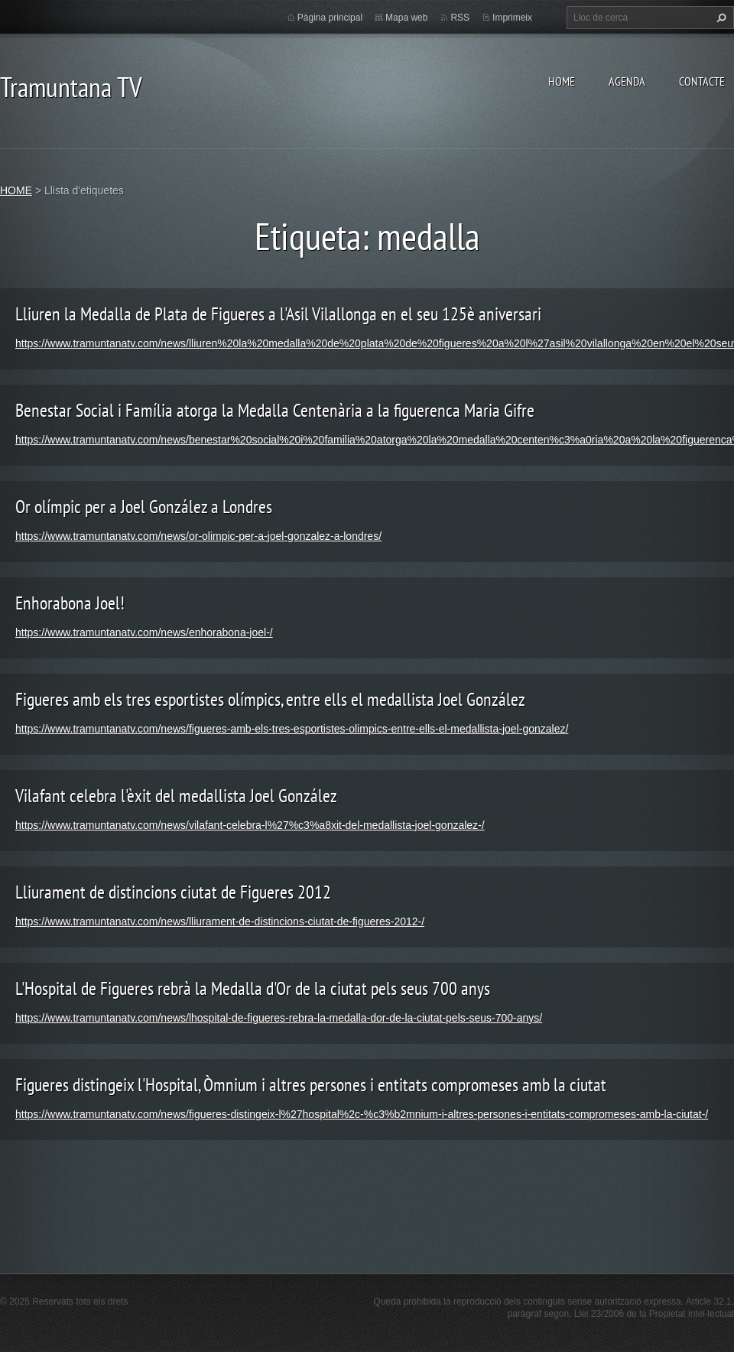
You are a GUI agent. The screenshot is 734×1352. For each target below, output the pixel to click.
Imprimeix (512, 17)
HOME (561, 81)
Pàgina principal (329, 17)
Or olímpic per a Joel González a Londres (143, 506)
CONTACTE (702, 81)
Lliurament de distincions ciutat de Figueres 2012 (173, 892)
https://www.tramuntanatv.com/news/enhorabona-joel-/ (144, 632)
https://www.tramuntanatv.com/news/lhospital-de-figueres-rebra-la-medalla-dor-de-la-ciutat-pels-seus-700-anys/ (278, 1018)
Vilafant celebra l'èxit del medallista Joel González (176, 796)
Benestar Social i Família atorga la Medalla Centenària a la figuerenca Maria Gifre (274, 410)
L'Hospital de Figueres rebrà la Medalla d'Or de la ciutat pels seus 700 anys (252, 988)
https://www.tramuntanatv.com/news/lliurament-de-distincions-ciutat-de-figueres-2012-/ (219, 921)
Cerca (719, 17)
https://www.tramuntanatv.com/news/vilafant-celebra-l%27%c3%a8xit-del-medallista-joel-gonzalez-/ (250, 825)
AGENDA (627, 81)
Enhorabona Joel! (70, 603)
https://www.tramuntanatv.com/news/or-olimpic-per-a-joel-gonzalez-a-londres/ (198, 536)
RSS (459, 17)
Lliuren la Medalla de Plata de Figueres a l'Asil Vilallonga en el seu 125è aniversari (278, 314)
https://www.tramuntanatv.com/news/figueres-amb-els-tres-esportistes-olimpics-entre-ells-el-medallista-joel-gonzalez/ (291, 729)
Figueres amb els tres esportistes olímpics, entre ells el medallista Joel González (270, 699)
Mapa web (406, 17)
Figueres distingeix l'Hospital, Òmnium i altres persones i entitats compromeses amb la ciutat (310, 1085)
